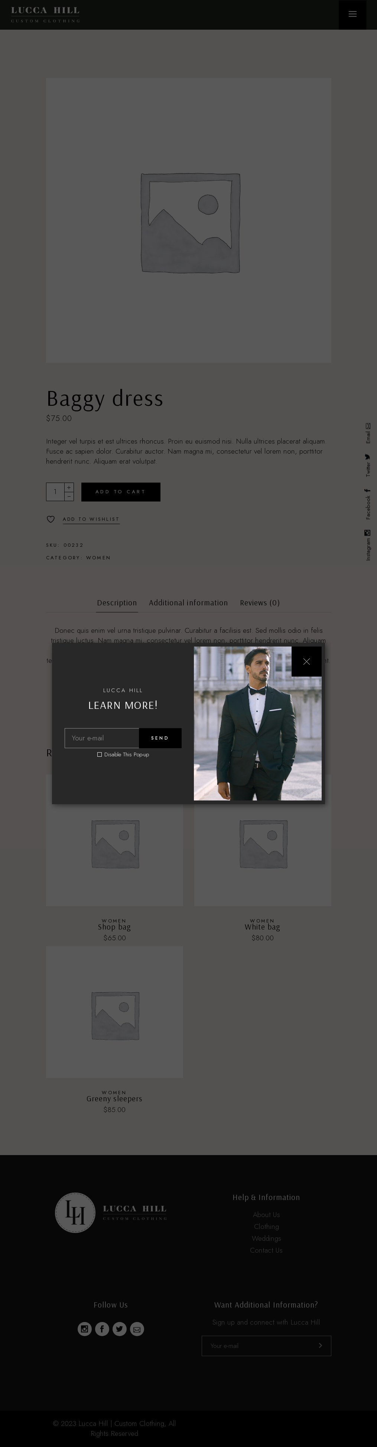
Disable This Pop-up (126, 754)
